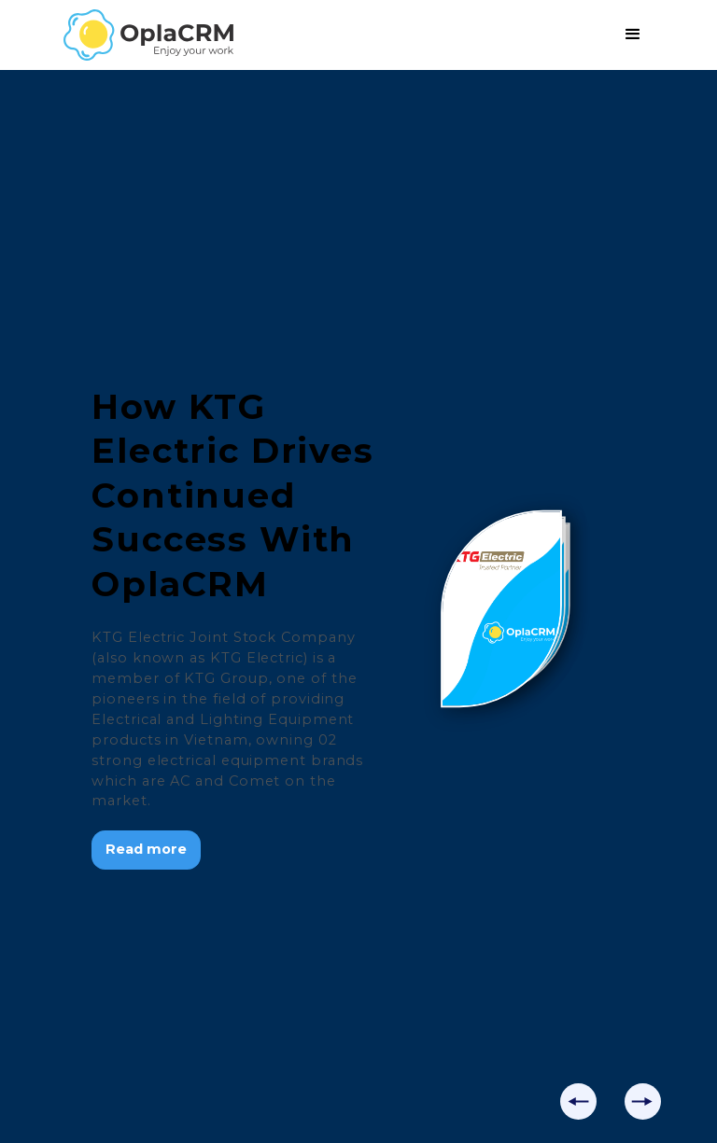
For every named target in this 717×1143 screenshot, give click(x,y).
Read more (146, 849)
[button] (633, 34)
